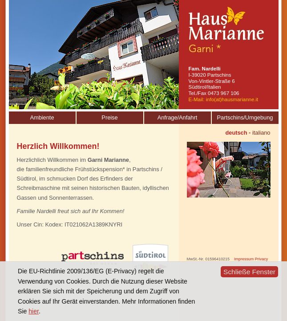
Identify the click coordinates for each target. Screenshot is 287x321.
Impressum (244, 259)
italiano (261, 132)
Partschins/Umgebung (245, 117)
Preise (109, 117)
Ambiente (42, 117)
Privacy (261, 259)
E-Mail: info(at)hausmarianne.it (224, 99)
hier (33, 311)
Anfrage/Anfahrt (178, 117)
